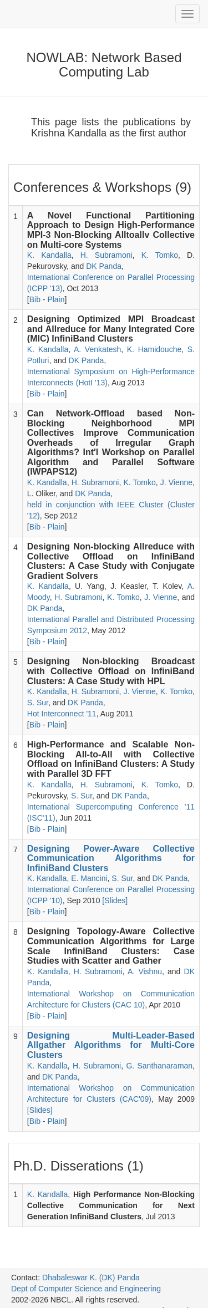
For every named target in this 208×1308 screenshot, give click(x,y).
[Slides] (115, 900)
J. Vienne (176, 482)
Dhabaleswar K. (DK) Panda (91, 1277)
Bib (34, 299)
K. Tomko (159, 255)
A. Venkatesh (97, 349)
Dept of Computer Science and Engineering (86, 1288)
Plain (55, 299)
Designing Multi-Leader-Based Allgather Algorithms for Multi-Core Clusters (111, 1045)
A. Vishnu (145, 971)
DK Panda (103, 266)
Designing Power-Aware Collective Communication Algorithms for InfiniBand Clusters (111, 858)
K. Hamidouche (154, 349)
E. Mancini (89, 878)
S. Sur (37, 702)
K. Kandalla (49, 255)
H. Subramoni (106, 255)
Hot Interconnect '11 (62, 713)
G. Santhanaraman (159, 1065)
